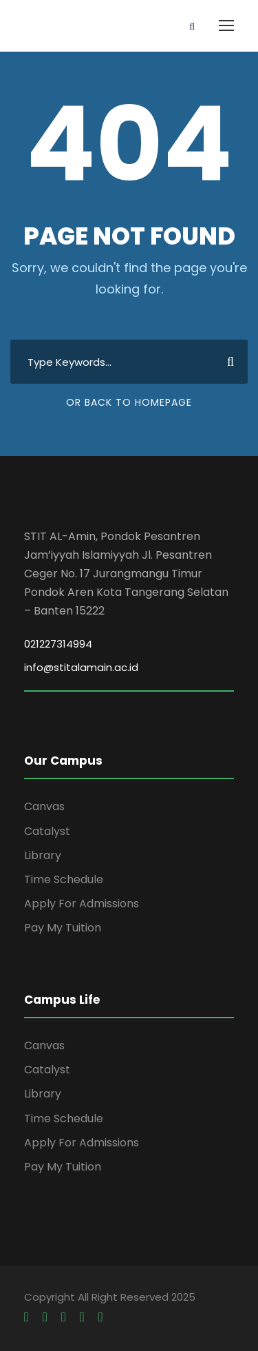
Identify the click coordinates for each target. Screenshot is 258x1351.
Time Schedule (63, 879)
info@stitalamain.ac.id (81, 667)
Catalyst (47, 831)
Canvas (44, 806)
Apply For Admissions (81, 903)
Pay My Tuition (62, 928)
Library (42, 855)
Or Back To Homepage (129, 402)
